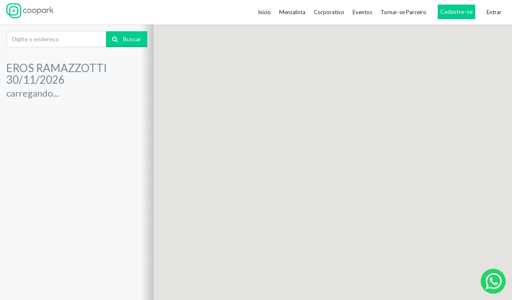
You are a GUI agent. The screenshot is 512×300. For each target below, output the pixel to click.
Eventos (362, 12)
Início (264, 12)
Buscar (126, 38)
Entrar (494, 12)
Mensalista (292, 12)
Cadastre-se (456, 11)
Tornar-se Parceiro (403, 12)
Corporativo (329, 12)
